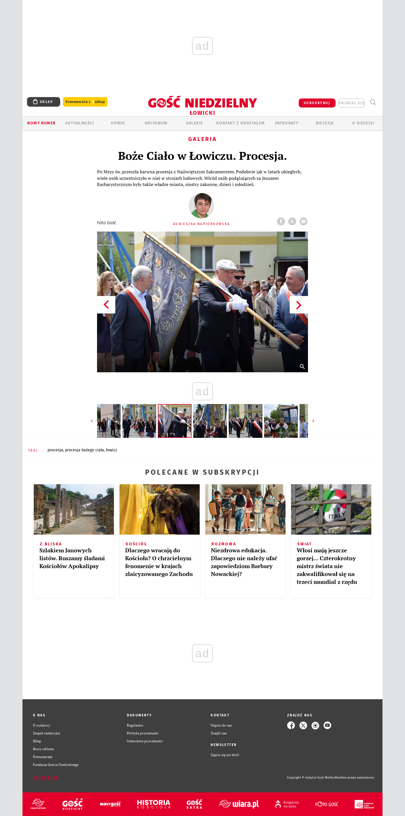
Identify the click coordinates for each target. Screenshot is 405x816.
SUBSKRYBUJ (317, 103)
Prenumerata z (85, 102)
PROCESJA (55, 450)
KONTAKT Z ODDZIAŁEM (240, 123)
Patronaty (287, 123)
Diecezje (325, 123)
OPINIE (118, 123)
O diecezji (363, 123)
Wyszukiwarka (373, 102)
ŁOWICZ (111, 450)
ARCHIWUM (156, 123)
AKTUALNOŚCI (79, 123)
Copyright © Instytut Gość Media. (310, 777)
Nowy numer (41, 123)
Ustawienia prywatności (145, 741)
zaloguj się (351, 103)
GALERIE (194, 123)
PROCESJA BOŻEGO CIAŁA (84, 450)
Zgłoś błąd (46, 778)
